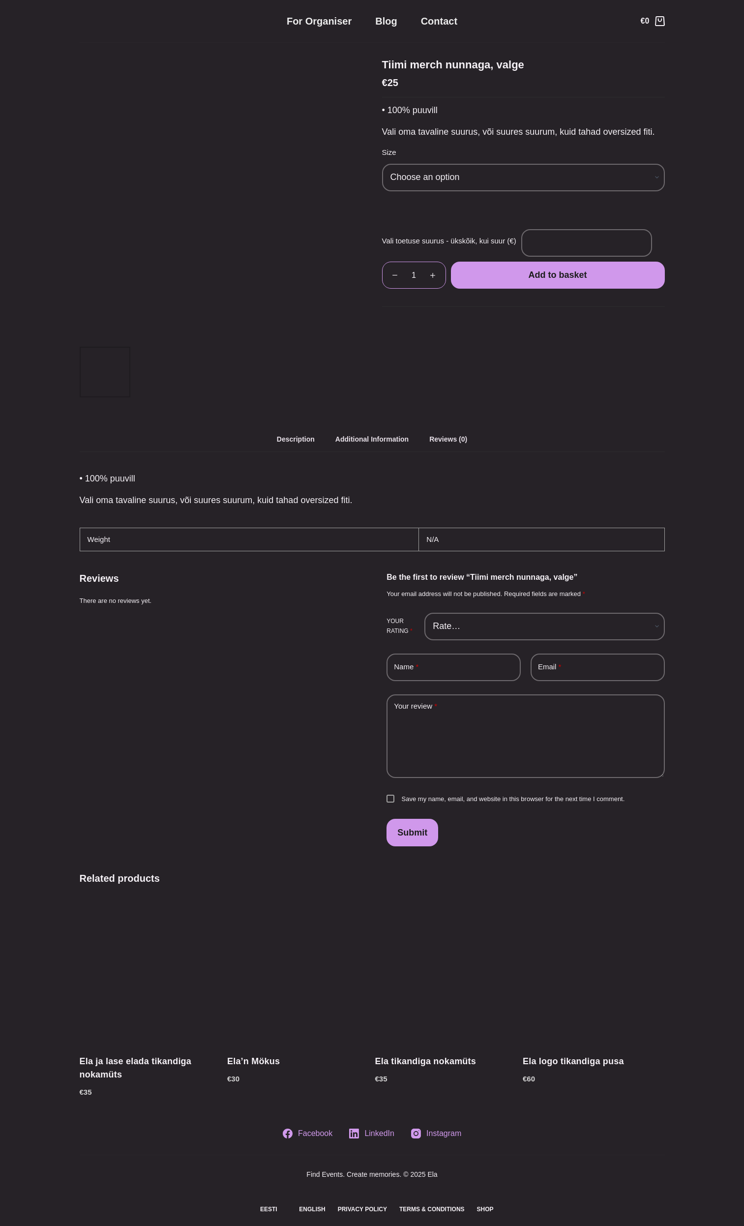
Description (296, 439)
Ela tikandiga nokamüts (425, 1061)
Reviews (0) (448, 439)
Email (550, 667)
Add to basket (557, 275)
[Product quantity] (414, 275)
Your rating (399, 626)
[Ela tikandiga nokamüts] (446, 971)
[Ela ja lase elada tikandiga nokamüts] (151, 971)
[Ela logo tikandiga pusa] (594, 971)
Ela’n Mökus (253, 1061)
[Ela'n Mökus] (298, 971)
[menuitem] (263, 1210)
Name (406, 667)
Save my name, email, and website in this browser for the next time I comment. (513, 799)
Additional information (372, 439)
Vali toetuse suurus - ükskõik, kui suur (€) (449, 241)
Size (389, 152)
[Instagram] (436, 1133)
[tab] (296, 439)
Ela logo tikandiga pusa (573, 1061)
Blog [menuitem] (386, 21)
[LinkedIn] (371, 1133)
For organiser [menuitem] (319, 21)
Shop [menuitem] (485, 1209)
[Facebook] (307, 1133)
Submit (412, 832)
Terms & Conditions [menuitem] (432, 1209)
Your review (415, 706)
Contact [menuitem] (439, 21)
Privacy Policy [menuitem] (362, 1209)
